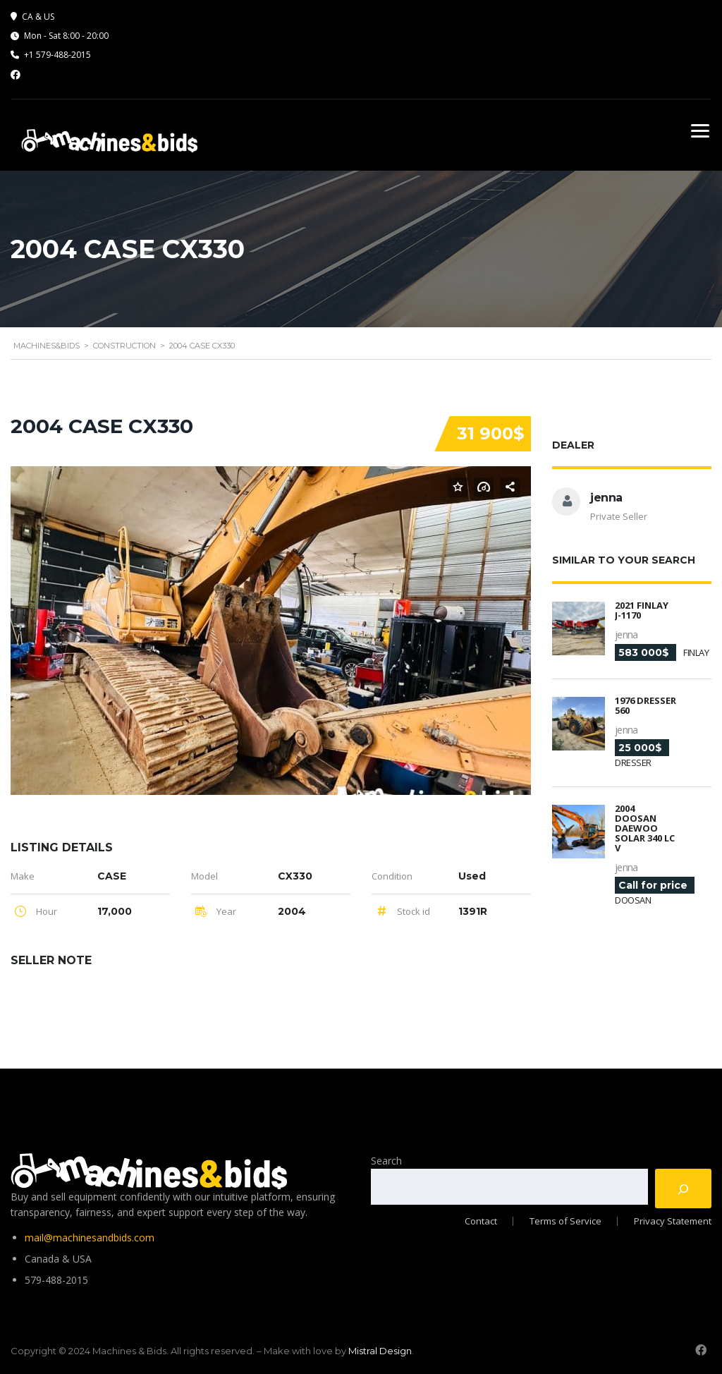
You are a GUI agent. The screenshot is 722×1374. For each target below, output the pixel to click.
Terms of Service (564, 1219)
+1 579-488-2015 (57, 55)
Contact (478, 1219)
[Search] (683, 1187)
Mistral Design (380, 1349)
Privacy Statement (672, 1219)
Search (386, 1159)
